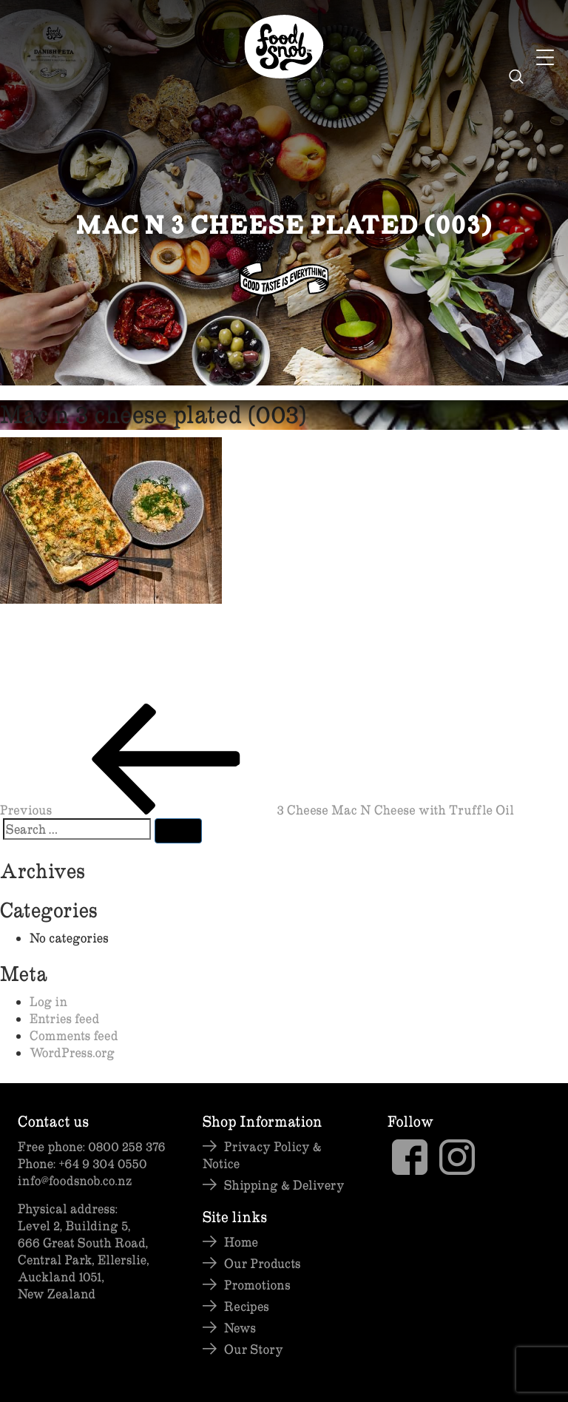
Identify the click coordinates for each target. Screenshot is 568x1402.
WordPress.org (72, 1052)
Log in (48, 1001)
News (240, 1327)
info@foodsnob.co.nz (75, 1180)
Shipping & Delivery (284, 1185)
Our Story (253, 1349)
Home (241, 1242)
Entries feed (64, 1018)
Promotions (257, 1285)
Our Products (262, 1263)
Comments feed (74, 1035)
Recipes (246, 1306)
